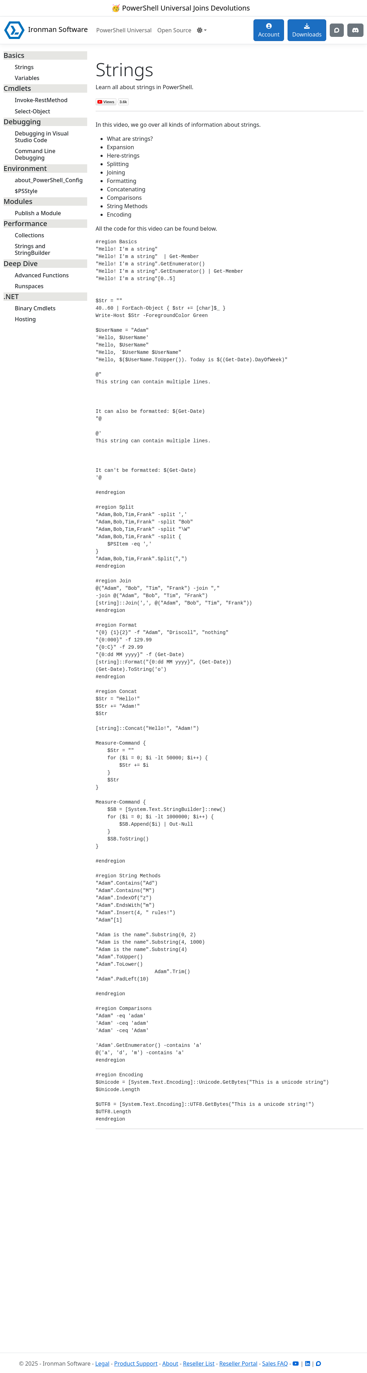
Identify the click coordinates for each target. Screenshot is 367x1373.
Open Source (174, 30)
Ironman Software (46, 30)
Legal (102, 1363)
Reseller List (199, 1363)
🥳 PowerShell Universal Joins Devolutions (180, 8)
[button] (202, 30)
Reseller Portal (238, 1363)
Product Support (135, 1363)
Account (268, 30)
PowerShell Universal (124, 30)
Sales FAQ (275, 1363)
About (170, 1363)
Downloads (307, 30)
